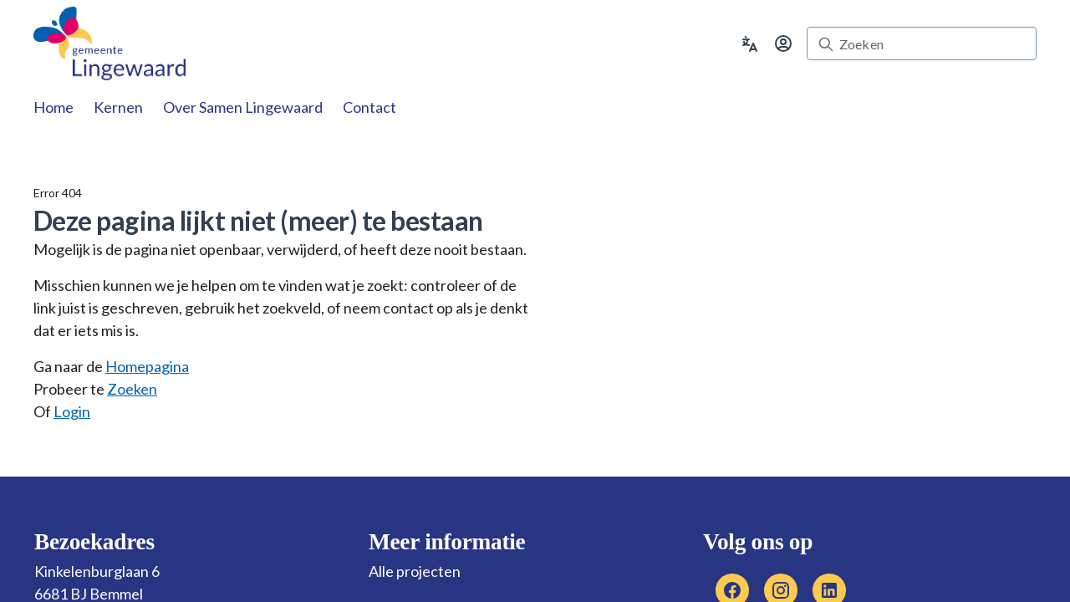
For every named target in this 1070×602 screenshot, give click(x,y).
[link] (109, 43)
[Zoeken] (932, 44)
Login (72, 411)
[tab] (53, 107)
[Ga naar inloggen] (783, 43)
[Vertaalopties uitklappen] (750, 42)
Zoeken (132, 389)
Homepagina (147, 366)
